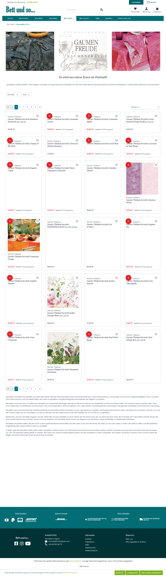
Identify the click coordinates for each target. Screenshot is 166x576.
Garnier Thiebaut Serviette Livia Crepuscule (21, 434)
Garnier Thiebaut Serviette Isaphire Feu (140, 321)
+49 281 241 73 (32, 2)
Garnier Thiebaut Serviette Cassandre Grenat (62, 151)
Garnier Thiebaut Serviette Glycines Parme (141, 264)
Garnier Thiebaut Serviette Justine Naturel (101, 377)
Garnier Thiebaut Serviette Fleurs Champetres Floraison (61, 264)
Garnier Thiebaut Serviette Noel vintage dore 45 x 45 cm (139, 434)
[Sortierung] (145, 107)
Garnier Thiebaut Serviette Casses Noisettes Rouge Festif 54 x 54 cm (140, 151)
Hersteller (12, 94)
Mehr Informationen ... (71, 573)
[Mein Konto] (146, 9)
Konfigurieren (132, 573)
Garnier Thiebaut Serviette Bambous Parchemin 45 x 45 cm (23, 151)
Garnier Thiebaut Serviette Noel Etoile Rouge (102, 434)
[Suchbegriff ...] (82, 9)
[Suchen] (101, 9)
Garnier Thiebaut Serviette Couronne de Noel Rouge (141, 208)
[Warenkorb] (157, 9)
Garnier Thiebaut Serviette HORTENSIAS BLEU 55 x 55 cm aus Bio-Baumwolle (62, 321)
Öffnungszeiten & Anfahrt (136, 542)
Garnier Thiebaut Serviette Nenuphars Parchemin (63, 434)
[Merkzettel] (135, 9)
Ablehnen (120, 573)
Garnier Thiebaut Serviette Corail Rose (103, 206)
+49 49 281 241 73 (55, 544)
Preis (26, 94)
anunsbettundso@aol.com (59, 541)
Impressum (89, 542)
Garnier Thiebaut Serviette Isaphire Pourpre (22, 377)
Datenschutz (90, 548)
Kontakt (151, 1)
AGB (87, 545)
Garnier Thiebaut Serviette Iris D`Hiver (99, 321)
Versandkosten (76, 561)
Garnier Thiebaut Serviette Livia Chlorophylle (139, 377)
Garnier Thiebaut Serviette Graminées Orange (23, 321)
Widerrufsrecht (91, 550)
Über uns (129, 539)
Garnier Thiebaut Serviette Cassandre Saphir (102, 151)
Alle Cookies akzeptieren (151, 573)
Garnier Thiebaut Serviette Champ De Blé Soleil (23, 208)
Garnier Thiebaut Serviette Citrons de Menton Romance (62, 208)
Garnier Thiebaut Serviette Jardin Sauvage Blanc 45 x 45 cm (61, 377)
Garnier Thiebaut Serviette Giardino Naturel (101, 264)
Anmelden (136, 2)
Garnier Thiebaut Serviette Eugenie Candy (22, 264)
